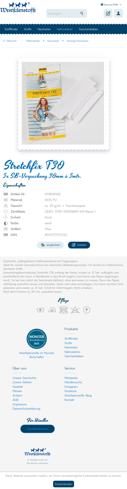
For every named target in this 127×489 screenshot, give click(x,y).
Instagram (71, 386)
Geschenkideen (74, 356)
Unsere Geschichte (24, 378)
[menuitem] (66, 13)
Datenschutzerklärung (26, 408)
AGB (15, 400)
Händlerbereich (37, 428)
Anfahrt (17, 395)
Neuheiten (71, 347)
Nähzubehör (72, 352)
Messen (17, 391)
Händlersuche (73, 382)
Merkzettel (71, 378)
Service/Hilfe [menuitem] (110, 4)
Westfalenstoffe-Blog (78, 395)
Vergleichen (50, 244)
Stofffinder (71, 338)
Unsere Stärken (22, 382)
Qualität (18, 386)
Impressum (20, 404)
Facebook (70, 391)
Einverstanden (63, 484)
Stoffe (68, 343)
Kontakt (69, 400)
